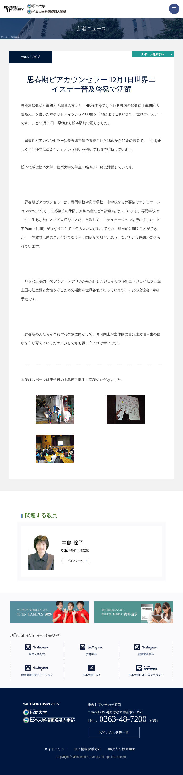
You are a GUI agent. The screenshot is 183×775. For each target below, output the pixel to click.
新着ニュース (17, 37)
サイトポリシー (56, 749)
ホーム (4, 37)
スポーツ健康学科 (152, 54)
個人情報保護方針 (87, 749)
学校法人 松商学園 (121, 749)
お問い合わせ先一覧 (114, 732)
